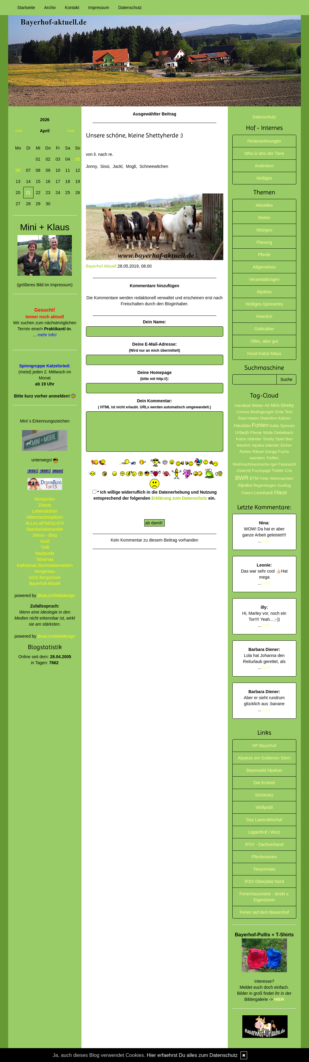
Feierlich (264, 316)
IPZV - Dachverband (264, 844)
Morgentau (45, 571)
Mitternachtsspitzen (45, 517)
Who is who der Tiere (264, 153)
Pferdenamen (264, 856)
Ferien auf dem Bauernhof (264, 912)
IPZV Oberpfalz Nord (264, 881)
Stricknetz (264, 795)
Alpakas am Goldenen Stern (264, 758)
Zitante (44, 505)
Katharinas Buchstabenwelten (45, 565)
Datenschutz (130, 7)
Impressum (98, 7)
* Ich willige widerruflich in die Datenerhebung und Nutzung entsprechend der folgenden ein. (154, 495)
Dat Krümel (264, 782)
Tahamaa (44, 559)
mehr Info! (47, 334)
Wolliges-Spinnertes (264, 304)
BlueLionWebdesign (56, 595)
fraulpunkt (45, 553)
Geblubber (264, 328)
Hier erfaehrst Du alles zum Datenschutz (192, 1055)
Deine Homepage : (154, 375)
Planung (264, 242)
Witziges (264, 230)
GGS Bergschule (45, 577)
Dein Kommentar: (154, 403)
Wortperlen (44, 499)
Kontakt (72, 7)
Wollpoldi (264, 807)
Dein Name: (154, 321)
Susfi (44, 541)
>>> (71, 130)
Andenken (264, 165)
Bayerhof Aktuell (101, 266)
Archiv (50, 7)
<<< (19, 130)
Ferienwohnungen (264, 141)
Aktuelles (264, 205)
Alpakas (264, 291)
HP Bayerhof (264, 745)
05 (77, 159)
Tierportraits (264, 869)
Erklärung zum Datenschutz (179, 498)
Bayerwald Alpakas (264, 770)
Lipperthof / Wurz (264, 832)
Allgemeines (264, 267)
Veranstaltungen (264, 279)
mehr (266, 541)
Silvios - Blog (45, 535)
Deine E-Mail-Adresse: (154, 347)
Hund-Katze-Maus (264, 353)
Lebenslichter (44, 511)
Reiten (264, 217)
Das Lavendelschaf (264, 819)
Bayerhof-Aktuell (44, 583)
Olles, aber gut (264, 341)
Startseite (26, 7)
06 (18, 170)
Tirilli (44, 547)
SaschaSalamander (44, 529)
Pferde (264, 254)
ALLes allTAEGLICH (45, 523)
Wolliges (264, 178)
